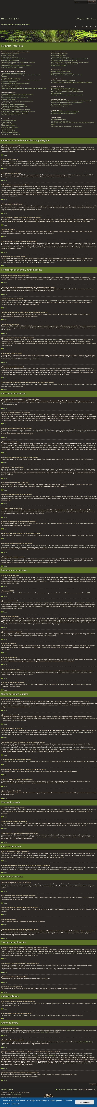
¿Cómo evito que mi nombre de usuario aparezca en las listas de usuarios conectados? (21, 75)
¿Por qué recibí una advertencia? (10, 108)
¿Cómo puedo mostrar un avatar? (10, 85)
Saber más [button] (15, 1103)
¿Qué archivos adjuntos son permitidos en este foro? (65, 111)
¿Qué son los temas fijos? (8, 130)
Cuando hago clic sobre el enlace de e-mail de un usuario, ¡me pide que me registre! (23, 88)
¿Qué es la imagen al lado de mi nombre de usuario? (15, 83)
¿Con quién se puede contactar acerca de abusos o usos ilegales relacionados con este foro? (73, 123)
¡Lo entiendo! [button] (85, 1102)
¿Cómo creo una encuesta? (8, 99)
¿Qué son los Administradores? (59, 53)
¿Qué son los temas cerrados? (9, 132)
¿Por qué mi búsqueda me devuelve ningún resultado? (65, 90)
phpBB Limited (71, 1030)
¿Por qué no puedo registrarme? (10, 57)
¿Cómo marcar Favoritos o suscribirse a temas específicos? (67, 102)
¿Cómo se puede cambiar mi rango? (11, 86)
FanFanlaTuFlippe (16, 1094)
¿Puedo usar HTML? (6, 122)
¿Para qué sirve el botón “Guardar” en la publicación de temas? (18, 111)
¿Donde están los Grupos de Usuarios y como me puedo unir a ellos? (69, 58)
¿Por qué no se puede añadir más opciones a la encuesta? (17, 101)
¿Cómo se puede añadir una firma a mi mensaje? (14, 97)
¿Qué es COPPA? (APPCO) (8, 55)
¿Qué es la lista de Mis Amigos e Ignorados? (63, 80)
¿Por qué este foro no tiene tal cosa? (60, 121)
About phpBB (45, 1032)
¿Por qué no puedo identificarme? (10, 60)
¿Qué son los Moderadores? (58, 55)
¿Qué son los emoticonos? (8, 124)
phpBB (8, 330)
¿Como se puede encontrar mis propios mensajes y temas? (67, 95)
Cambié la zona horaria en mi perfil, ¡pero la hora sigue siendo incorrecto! (21, 80)
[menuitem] (16, 19)
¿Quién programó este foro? (58, 119)
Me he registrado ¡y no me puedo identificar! (13, 58)
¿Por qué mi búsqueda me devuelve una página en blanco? (67, 91)
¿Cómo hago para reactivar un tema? (11, 114)
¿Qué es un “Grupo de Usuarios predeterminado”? (64, 64)
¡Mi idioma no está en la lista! (9, 81)
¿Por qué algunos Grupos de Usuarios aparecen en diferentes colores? (70, 62)
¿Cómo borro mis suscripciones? (59, 106)
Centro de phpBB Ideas (85, 1042)
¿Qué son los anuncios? (7, 129)
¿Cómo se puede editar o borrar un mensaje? (13, 96)
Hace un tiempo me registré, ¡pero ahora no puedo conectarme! (18, 62)
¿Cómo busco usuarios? (57, 93)
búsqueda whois (51, 1055)
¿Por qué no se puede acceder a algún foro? (13, 104)
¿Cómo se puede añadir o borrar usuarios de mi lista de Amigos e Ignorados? (71, 82)
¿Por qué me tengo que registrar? (10, 53)
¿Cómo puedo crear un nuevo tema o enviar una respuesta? (17, 94)
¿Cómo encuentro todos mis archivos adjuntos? (63, 113)
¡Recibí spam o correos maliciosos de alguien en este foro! (66, 75)
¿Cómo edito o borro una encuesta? (10, 102)
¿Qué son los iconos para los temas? (11, 134)
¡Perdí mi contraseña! (7, 64)
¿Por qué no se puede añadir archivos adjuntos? (14, 106)
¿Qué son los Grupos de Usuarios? (60, 57)
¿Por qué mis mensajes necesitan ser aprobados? (14, 113)
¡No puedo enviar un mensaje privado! (61, 71)
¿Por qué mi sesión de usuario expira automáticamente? (16, 65)
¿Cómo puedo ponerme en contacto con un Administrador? (66, 126)
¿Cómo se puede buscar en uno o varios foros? (63, 88)
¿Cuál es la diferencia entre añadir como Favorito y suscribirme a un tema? (71, 100)
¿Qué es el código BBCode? (8, 120)
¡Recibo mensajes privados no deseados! (62, 73)
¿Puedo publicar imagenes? (8, 125)
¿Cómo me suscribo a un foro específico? (62, 104)
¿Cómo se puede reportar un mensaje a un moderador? (16, 109)
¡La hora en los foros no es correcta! (11, 78)
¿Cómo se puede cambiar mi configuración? (13, 73)
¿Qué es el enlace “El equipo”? (59, 65)
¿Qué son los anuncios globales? (10, 127)
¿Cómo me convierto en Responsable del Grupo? (64, 60)
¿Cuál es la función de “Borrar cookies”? (12, 67)
